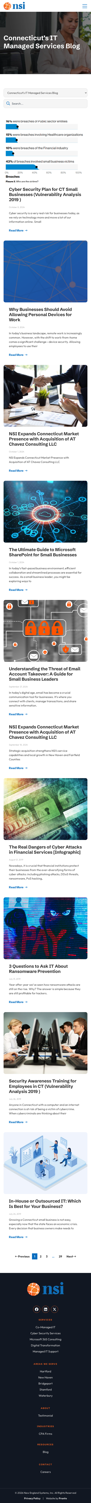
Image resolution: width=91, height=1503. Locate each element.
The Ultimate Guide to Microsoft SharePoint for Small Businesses (43, 552)
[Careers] (45, 1472)
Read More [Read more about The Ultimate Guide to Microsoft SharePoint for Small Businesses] (16, 590)
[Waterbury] (45, 1395)
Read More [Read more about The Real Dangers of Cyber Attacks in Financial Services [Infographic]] (16, 887)
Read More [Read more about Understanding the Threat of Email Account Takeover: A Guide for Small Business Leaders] (16, 714)
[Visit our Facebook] (36, 1309)
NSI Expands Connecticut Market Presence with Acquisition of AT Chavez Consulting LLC (44, 439)
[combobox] (45, 103)
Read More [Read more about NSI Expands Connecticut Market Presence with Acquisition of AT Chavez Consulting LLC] (16, 470)
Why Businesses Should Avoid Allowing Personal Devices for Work (40, 314)
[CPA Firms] (45, 1434)
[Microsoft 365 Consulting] (45, 1339)
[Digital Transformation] (45, 1345)
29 (61, 1256)
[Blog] (45, 1452)
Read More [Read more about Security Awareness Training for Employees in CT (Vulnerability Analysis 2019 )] (16, 1122)
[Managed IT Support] (45, 1351)
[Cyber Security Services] (45, 1333)
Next (71, 1256)
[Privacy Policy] (32, 1498)
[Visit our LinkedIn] (45, 1309)
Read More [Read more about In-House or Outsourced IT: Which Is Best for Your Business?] (16, 1237)
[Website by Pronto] (56, 1498)
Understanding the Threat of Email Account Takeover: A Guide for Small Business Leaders (44, 674)
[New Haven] (45, 1377)
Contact (45, 1464)
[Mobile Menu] (84, 6)
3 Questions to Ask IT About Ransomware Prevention (38, 968)
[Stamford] (45, 1389)
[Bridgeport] (45, 1383)
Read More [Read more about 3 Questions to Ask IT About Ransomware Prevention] (16, 1002)
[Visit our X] (54, 1309)
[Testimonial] (45, 1415)
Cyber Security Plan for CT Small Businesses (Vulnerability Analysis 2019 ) (45, 194)
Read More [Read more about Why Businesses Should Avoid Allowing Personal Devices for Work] (16, 355)
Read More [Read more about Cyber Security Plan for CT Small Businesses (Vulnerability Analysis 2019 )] (16, 230)
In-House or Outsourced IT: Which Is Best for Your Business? (45, 1203)
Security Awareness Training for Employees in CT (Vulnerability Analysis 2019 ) (43, 1086)
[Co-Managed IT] (45, 1327)
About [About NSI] (45, 1408)
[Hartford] (45, 1371)
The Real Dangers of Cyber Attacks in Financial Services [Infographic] (45, 849)
